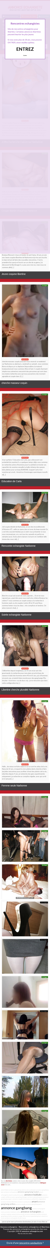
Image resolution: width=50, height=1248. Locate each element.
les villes (29, 1233)
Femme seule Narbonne (14, 785)
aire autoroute (31, 1190)
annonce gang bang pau (35, 1197)
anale (23, 1214)
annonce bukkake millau (13, 1212)
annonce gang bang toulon (28, 1192)
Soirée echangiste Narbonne (16, 614)
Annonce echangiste (8, 1227)
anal (42, 1212)
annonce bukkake (33, 1194)
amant (35, 1201)
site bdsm (9, 1181)
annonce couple (21, 1204)
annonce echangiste (31, 1211)
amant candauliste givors (16, 1195)
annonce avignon (6, 1214)
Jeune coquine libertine (14, 274)
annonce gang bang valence (17, 1190)
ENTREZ (25, 49)
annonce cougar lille (19, 1216)
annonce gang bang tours (33, 1216)
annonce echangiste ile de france (15, 1218)
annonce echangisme (10, 1192)
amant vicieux (16, 1214)
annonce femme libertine (9, 1202)
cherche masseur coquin (14, 383)
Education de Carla (12, 481)
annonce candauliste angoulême (35, 1199)
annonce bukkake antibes (33, 1214)
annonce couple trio (19, 1199)
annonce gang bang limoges (18, 1197)
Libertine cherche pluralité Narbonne (20, 689)
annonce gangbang (16, 1208)
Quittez (25, 55)
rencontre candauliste (30, 1242)
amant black (5, 1190)
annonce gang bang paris (34, 1204)
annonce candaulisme (24, 1202)
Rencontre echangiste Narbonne (18, 545)
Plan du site (21, 1233)
